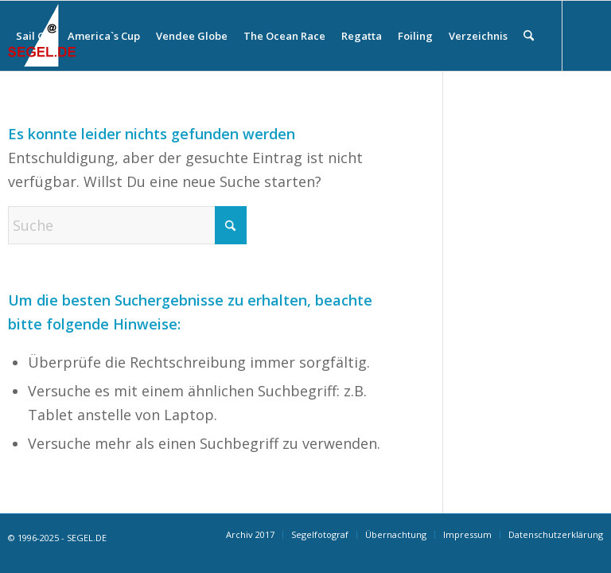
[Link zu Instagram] (13, 105)
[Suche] (529, 36)
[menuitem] (34, 36)
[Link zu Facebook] (37, 105)
